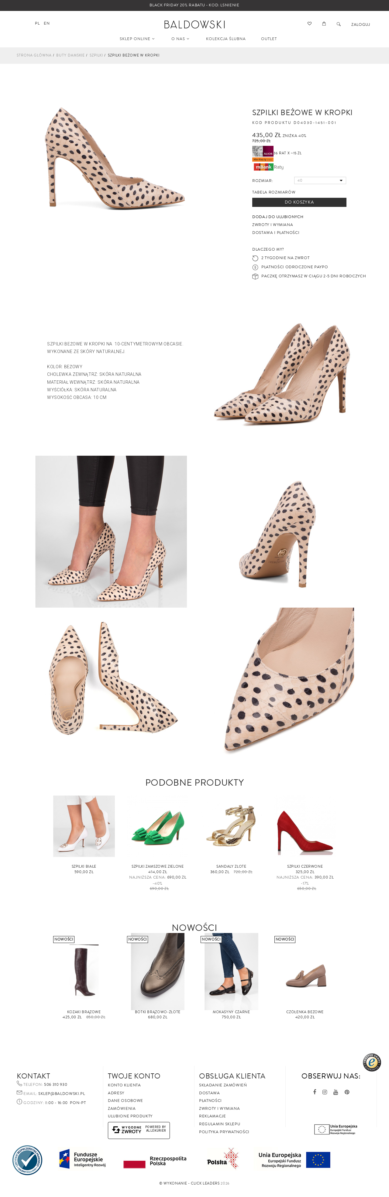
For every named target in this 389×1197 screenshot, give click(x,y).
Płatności (210, 1100)
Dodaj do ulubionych (277, 217)
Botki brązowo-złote (158, 1012)
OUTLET (269, 39)
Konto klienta (124, 1085)
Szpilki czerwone (305, 866)
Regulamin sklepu (219, 1124)
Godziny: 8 (35, 1103)
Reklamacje (212, 1116)
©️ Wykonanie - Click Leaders (189, 1183)
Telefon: (33, 1084)
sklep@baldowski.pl (61, 1093)
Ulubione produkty (130, 1116)
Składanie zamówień (223, 1085)
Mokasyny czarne (231, 1012)
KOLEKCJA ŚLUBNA (226, 39)
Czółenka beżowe (305, 1012)
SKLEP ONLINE (137, 39)
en (47, 23)
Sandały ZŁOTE (231, 866)
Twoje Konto (134, 1076)
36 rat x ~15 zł (277, 153)
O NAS (180, 39)
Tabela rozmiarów (273, 192)
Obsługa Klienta (232, 1076)
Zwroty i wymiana (219, 1108)
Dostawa (209, 1093)
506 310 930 (55, 1084)
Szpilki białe (84, 866)
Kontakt (33, 1076)
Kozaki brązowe (84, 1012)
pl (37, 23)
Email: (30, 1094)
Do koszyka (299, 202)
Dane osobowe (125, 1100)
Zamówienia (122, 1108)
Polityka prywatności (224, 1132)
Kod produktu (272, 123)
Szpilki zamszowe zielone (158, 866)
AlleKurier (156, 1130)
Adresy (116, 1093)
